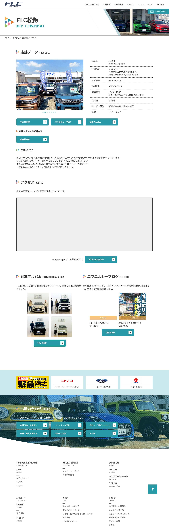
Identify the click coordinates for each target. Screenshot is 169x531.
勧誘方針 (66, 517)
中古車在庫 (25, 122)
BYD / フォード (22, 478)
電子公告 (20, 513)
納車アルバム (95, 122)
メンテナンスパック (71, 471)
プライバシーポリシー (72, 510)
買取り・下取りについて (100, 425)
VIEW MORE (42, 343)
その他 (92, 433)
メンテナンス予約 (62, 425)
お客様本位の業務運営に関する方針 (78, 514)
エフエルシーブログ (63, 122)
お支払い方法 (68, 475)
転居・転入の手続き (28, 433)
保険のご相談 (60, 433)
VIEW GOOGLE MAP (96, 259)
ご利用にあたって (70, 521)
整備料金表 (25, 139)
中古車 (19, 485)
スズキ (19, 482)
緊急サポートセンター (72, 506)
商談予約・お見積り (28, 425)
